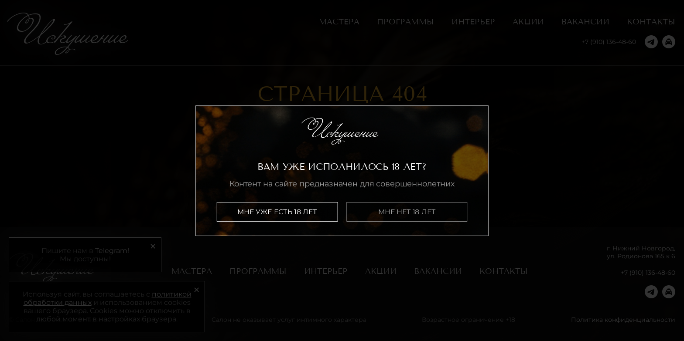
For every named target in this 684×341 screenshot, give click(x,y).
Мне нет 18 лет (407, 211)
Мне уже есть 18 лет (277, 211)
